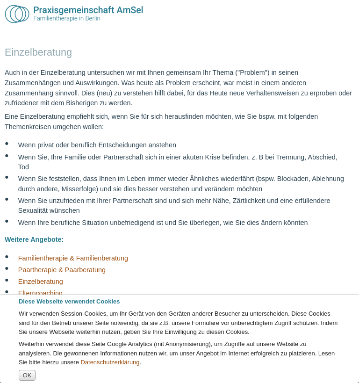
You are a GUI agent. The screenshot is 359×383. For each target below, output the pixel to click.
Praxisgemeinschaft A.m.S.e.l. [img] (74, 14)
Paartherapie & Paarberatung (62, 269)
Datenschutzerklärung (110, 362)
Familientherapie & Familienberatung (73, 257)
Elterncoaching (40, 293)
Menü (346, 14)
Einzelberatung (40, 281)
